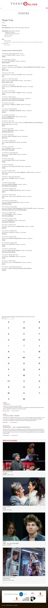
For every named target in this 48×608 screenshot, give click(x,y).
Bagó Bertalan (28, 166)
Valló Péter (28, 190)
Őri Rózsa (25, 184)
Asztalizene (10, 220)
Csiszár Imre (21, 130)
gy (24, 339)
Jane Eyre (12, 232)
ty (9, 381)
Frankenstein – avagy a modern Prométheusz (16, 427)
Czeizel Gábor (30, 86)
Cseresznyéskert (16, 262)
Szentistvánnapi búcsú (15, 238)
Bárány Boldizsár (13, 184)
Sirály (4, 508)
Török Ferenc (29, 196)
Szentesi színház (6, 506)
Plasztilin (12, 256)
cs (24, 328)
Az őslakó (19, 74)
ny (24, 357)
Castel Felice (11, 244)
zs (24, 399)
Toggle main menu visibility (1, 8)
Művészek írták (6, 426)
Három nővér (16, 98)
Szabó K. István (10, 474)
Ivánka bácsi (6, 578)
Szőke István (38, 172)
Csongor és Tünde (15, 104)
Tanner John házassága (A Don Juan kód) (20, 208)
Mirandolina (11, 61)
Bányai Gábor (30, 74)
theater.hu (16, 605)
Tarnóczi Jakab (27, 80)
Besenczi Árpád (23, 116)
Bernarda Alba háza (16, 86)
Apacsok (18, 196)
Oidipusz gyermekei (15, 190)
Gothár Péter (29, 238)
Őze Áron (23, 55)
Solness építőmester (14, 202)
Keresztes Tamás (10, 580)
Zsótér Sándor (23, 232)
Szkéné (4, 542)
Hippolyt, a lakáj (25, 172)
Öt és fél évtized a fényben (11, 416)
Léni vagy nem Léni (14, 166)
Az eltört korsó (14, 80)
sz (24, 375)
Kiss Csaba (27, 202)
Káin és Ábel (10, 160)
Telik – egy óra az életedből (10, 543)
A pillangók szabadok (15, 110)
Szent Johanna (12, 136)
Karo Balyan (9, 509)
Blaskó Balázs (25, 136)
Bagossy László (22, 220)
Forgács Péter (27, 98)
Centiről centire (11, 55)
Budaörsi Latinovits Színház (9, 577)
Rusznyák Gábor (28, 250)
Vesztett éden (12, 154)
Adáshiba (11, 178)
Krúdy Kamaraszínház (8, 471)
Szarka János (29, 110)
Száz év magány (16, 92)
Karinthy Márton (40, 208)
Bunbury (9, 214)
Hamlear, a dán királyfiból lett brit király (28, 67)
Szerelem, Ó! (12, 142)
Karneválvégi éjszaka (14, 250)
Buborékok (11, 130)
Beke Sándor (28, 104)
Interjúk (5, 403)
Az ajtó (5, 473)
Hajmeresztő (11, 116)
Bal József (16, 124)
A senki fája (6, 404)
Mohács (9, 148)
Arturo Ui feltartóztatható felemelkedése (20, 268)
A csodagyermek (19, 226)
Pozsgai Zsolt (23, 61)
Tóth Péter (9, 545)
